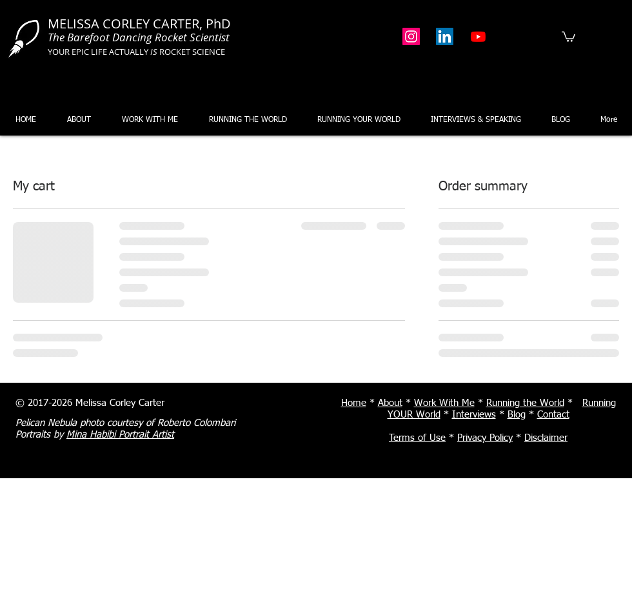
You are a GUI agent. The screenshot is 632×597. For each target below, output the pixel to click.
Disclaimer (546, 438)
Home (353, 403)
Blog (517, 415)
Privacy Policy (485, 438)
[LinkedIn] (444, 36)
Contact (553, 415)
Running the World (525, 403)
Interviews (474, 415)
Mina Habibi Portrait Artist (120, 435)
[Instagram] (411, 36)
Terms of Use (417, 438)
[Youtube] (478, 36)
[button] (568, 36)
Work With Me (444, 403)
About (390, 403)
